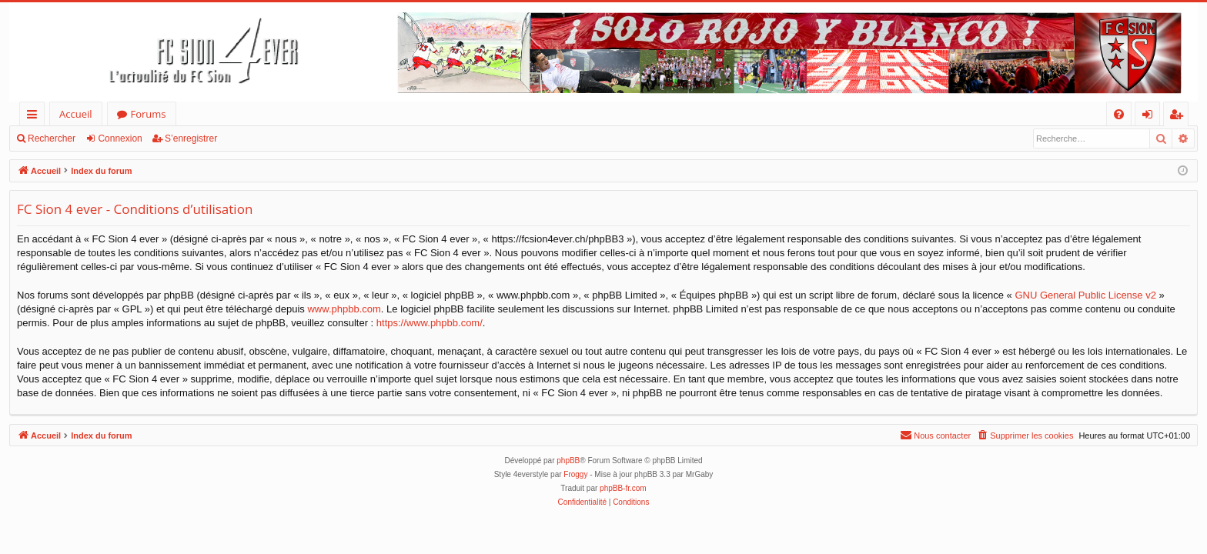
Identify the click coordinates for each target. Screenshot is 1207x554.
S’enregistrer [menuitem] (1179, 116)
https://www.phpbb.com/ (429, 323)
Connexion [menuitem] (1150, 116)
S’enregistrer (191, 138)
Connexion (120, 138)
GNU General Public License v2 (1085, 295)
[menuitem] (1119, 114)
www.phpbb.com (343, 309)
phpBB (568, 460)
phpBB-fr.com (623, 488)
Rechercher (51, 138)
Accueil (75, 114)
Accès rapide (35, 116)
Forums (148, 114)
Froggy (575, 474)
